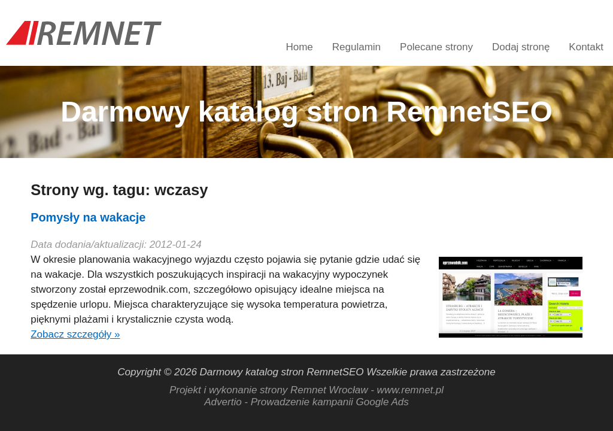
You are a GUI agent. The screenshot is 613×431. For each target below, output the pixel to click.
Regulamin (356, 47)
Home (299, 47)
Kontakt (586, 47)
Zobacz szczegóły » (75, 334)
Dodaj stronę (521, 47)
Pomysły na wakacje (88, 217)
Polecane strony (436, 47)
